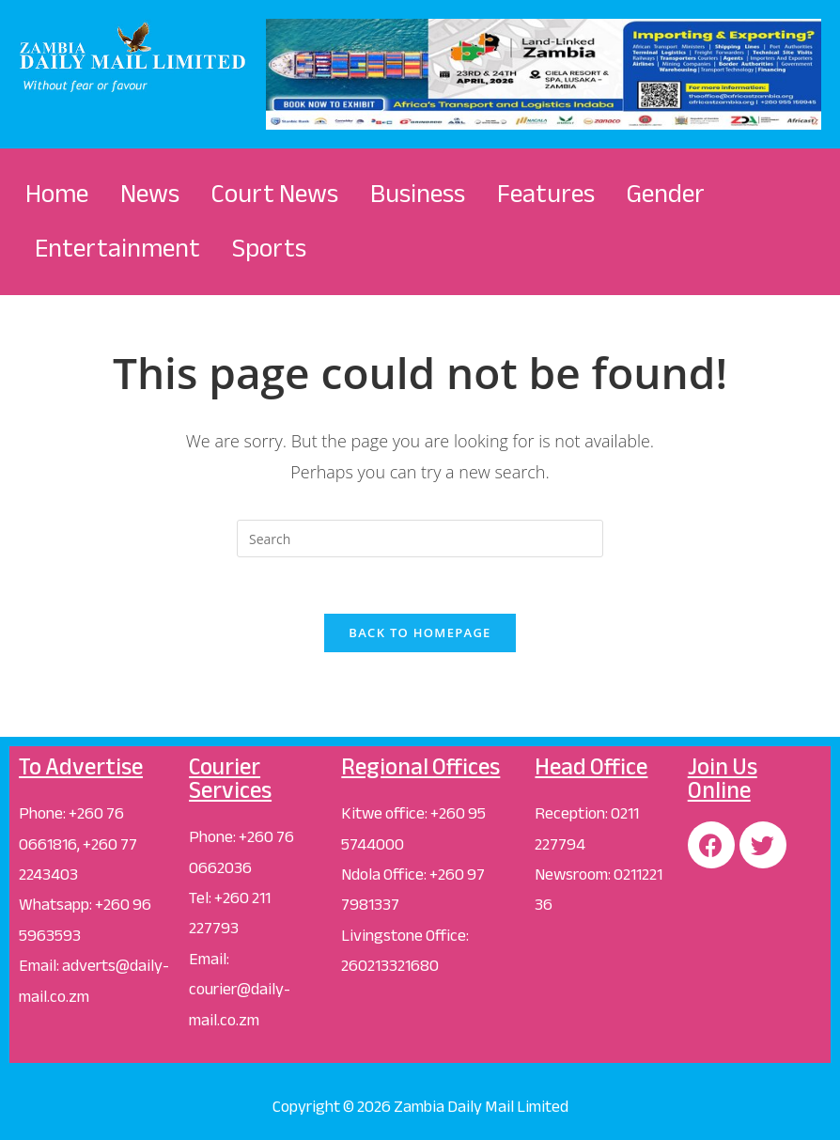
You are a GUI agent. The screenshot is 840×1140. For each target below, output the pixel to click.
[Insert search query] (420, 538)
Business (417, 193)
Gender (666, 193)
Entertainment (117, 248)
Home (56, 193)
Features (546, 193)
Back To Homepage (419, 632)
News (149, 193)
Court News (274, 193)
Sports (269, 248)
